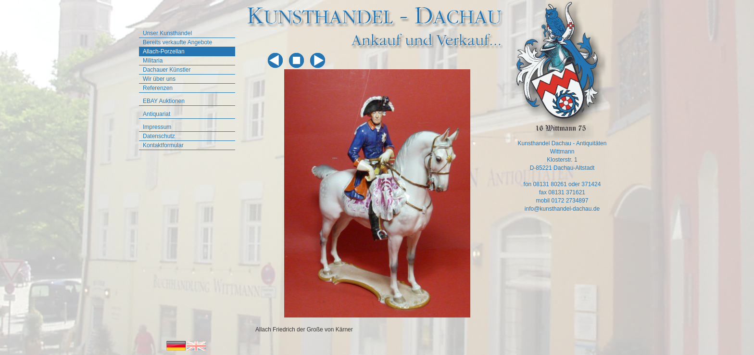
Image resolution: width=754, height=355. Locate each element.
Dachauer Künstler (166, 69)
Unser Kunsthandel (167, 33)
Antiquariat (156, 114)
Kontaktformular (163, 145)
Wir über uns (159, 79)
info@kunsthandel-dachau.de (562, 208)
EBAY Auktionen (164, 101)
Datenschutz (159, 136)
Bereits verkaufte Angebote (177, 42)
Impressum (157, 127)
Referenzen (158, 88)
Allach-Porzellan (164, 51)
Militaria (153, 60)
